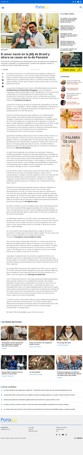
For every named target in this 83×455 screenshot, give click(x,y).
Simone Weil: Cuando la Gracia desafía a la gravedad (74, 95)
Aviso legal (31, 427)
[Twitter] (76, 2)
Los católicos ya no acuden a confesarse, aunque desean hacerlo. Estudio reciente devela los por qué (68, 20)
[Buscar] (80, 7)
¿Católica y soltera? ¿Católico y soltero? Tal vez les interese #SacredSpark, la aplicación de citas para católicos (36, 404)
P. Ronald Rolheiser (72, 90)
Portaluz (5, 69)
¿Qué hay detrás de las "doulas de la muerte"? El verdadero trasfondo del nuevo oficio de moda (67, 28)
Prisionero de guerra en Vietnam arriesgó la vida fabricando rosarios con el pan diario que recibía (68, 43)
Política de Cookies (33, 431)
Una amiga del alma (72, 88)
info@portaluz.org (5, 429)
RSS (57, 431)
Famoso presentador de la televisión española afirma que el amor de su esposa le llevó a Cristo (32, 399)
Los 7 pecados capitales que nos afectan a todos (68, 49)
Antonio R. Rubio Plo (73, 98)
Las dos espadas (72, 102)
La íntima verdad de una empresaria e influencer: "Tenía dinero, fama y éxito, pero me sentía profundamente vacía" (38, 390)
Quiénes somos (60, 429)
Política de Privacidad (61, 427)
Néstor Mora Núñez (72, 84)
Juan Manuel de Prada (73, 104)
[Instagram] (81, 2)
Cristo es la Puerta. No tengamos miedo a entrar (74, 81)
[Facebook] (73, 2)
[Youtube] (78, 2)
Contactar (30, 429)
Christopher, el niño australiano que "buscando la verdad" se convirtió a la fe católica (68, 35)
